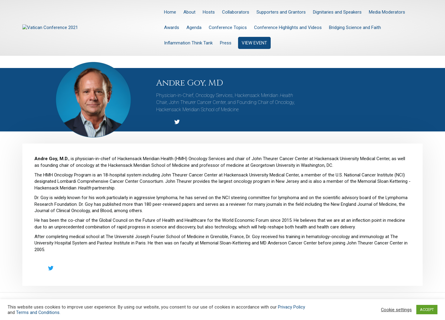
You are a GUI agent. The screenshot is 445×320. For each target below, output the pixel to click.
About (189, 12)
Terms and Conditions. (38, 312)
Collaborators (235, 12)
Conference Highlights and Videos (288, 27)
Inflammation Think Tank (188, 43)
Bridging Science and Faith (355, 27)
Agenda (194, 27)
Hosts (209, 12)
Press (225, 43)
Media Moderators (387, 12)
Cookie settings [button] (396, 309)
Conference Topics (228, 27)
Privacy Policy (291, 307)
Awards (171, 27)
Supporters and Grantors (281, 12)
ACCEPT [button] (427, 309)
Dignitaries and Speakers (337, 12)
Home (170, 12)
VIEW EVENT (254, 43)
